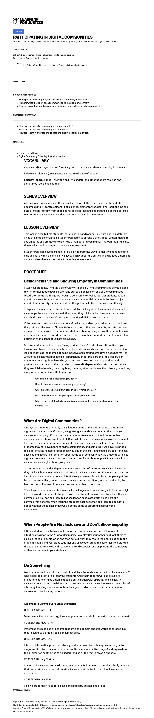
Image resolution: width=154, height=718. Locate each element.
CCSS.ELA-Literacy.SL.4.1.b (39, 679)
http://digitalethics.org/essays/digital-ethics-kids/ (58, 701)
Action (45, 58)
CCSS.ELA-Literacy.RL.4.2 (38, 610)
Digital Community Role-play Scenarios (38, 156)
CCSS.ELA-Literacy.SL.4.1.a (39, 659)
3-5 (26, 50)
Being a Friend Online (29, 153)
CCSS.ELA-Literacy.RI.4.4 (38, 623)
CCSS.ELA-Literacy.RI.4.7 (38, 639)
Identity (37, 58)
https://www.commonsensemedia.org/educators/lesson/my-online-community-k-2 (78, 704)
